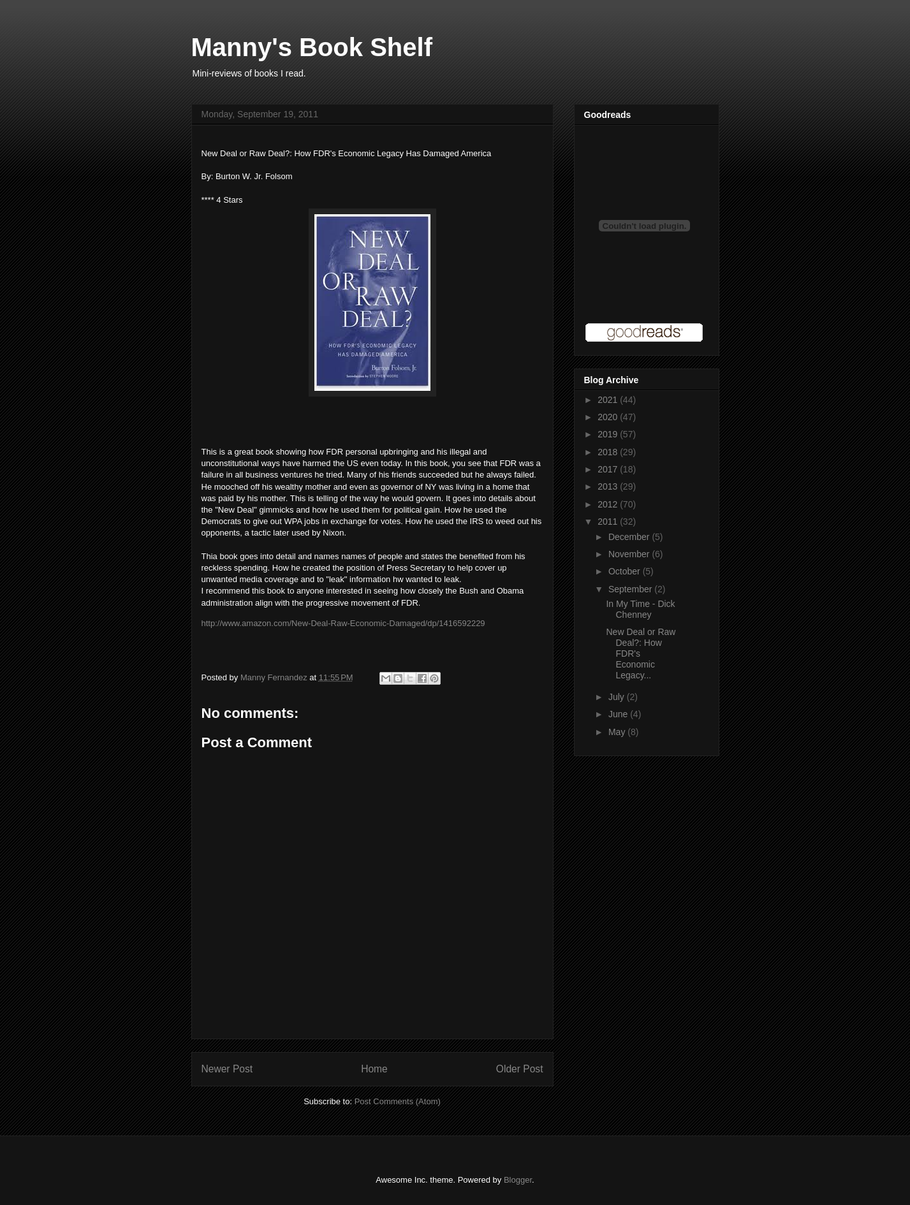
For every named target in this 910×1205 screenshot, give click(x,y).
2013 (609, 486)
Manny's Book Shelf (311, 47)
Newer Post (227, 1068)
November (630, 554)
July (617, 697)
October (625, 571)
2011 (609, 521)
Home (374, 1068)
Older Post (519, 1068)
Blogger (518, 1180)
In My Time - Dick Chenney (640, 609)
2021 (609, 400)
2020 (609, 417)
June (619, 714)
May (617, 732)
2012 (609, 504)
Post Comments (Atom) (398, 1101)
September (631, 589)
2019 (609, 434)
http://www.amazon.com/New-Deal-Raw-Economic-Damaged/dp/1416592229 (343, 623)
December (630, 537)
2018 (609, 452)
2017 (609, 469)
